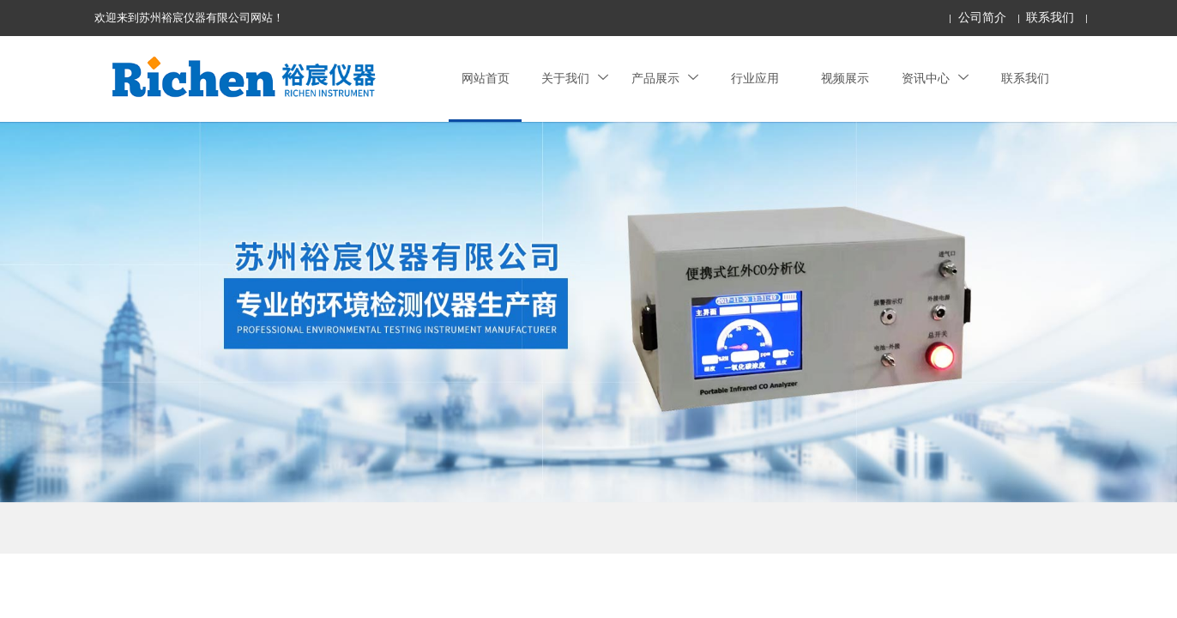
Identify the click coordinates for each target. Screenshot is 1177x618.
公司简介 (982, 17)
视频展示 (845, 78)
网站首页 (486, 78)
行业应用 (755, 78)
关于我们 (574, 78)
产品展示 (664, 78)
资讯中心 (935, 78)
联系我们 (1050, 17)
